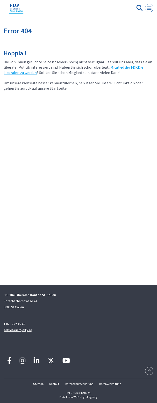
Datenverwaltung (110, 384)
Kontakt (54, 384)
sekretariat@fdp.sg (18, 330)
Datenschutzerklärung (79, 384)
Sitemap (38, 384)
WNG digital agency (85, 397)
